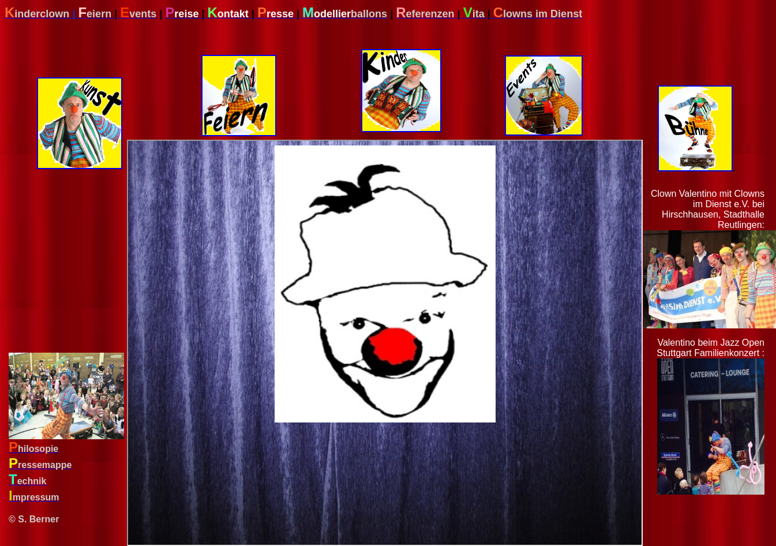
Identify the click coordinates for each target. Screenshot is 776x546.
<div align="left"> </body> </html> (385, 343)
